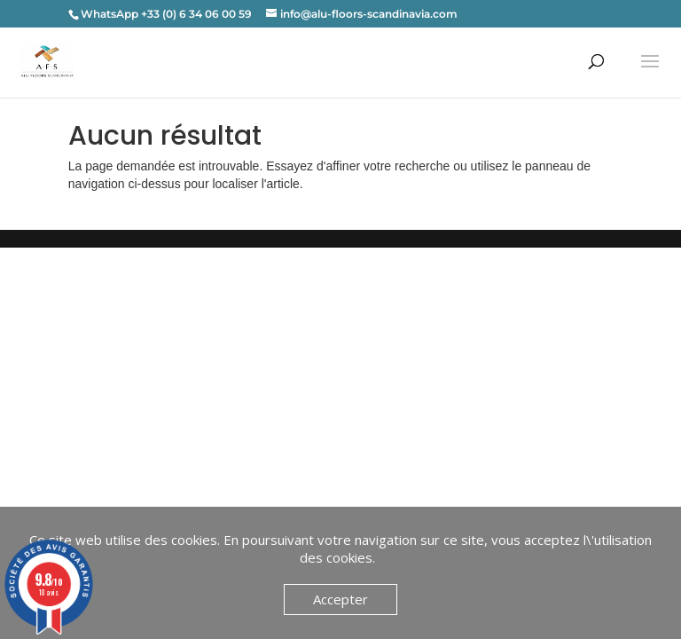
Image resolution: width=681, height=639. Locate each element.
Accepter (340, 599)
